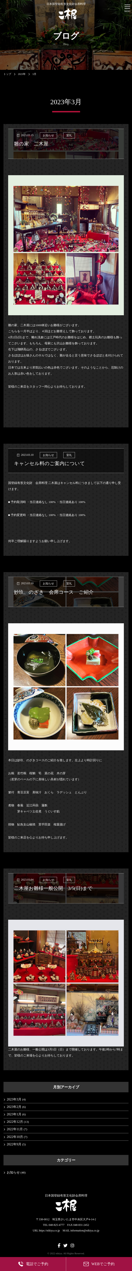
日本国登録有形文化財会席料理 (66, 11)
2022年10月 (15, 1137)
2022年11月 (15, 1129)
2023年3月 (14, 1099)
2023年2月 (14, 1107)
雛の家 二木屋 (31, 144)
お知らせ (48, 135)
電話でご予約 (33, 1264)
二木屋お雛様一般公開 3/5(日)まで (53, 888)
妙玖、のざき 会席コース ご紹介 (54, 592)
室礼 (69, 135)
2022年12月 (15, 1121)
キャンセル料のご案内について (49, 463)
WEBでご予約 (99, 1264)
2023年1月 (14, 1114)
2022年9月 (14, 1144)
